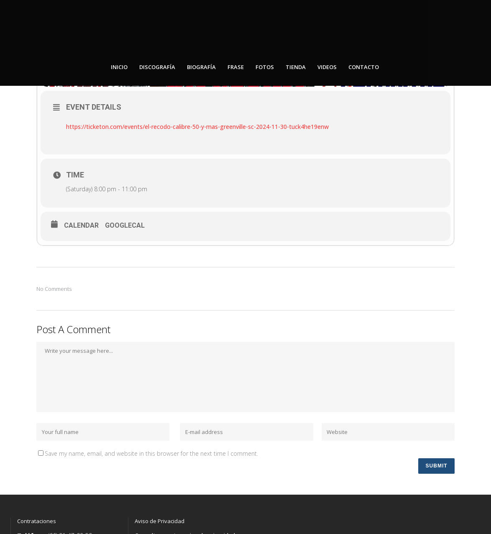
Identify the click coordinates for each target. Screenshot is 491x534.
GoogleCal (125, 227)
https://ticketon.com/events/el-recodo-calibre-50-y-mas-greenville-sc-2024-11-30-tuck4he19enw (197, 128)
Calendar (81, 227)
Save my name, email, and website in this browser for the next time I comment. (151, 455)
